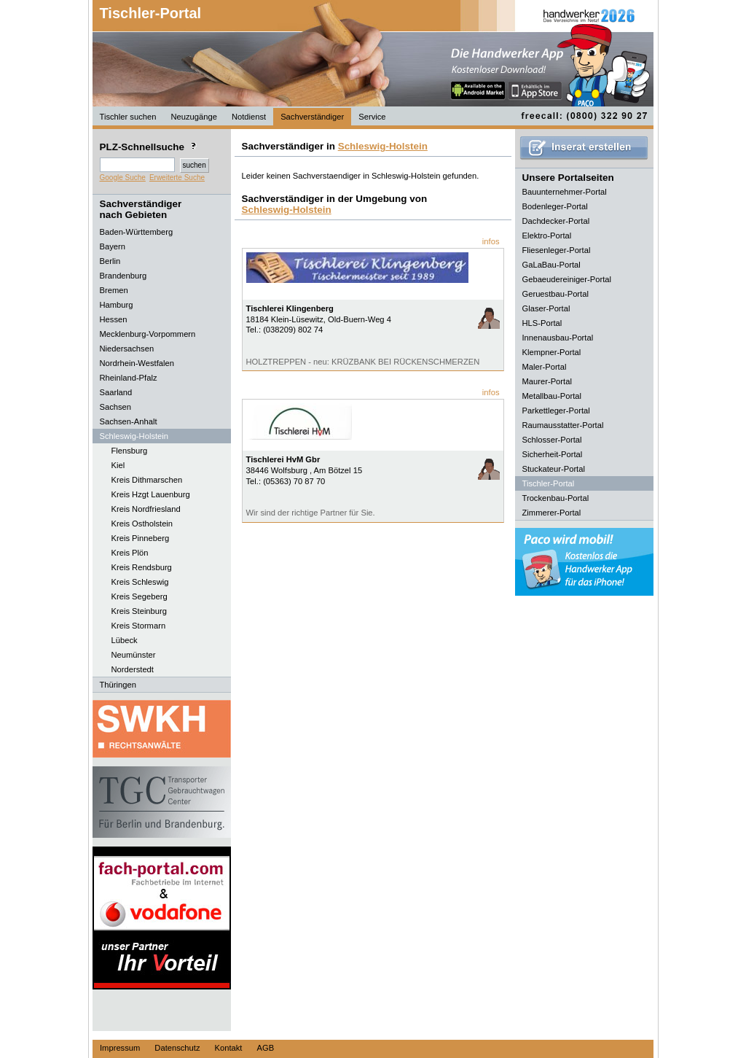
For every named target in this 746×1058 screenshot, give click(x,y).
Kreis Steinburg (139, 611)
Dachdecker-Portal (556, 221)
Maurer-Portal (547, 381)
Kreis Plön (130, 552)
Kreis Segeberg (139, 596)
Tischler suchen (128, 116)
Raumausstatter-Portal (563, 425)
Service (371, 116)
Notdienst (249, 116)
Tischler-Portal (151, 13)
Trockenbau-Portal (555, 498)
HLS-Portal (542, 323)
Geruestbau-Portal (555, 293)
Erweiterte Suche (177, 178)
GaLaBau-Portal (551, 264)
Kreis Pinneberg (140, 538)
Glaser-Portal (546, 308)
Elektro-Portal (547, 235)
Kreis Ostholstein (142, 523)
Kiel (118, 465)
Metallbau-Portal (551, 396)
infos (491, 241)
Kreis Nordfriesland (146, 509)
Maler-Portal (544, 366)
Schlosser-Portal (552, 439)
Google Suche (123, 178)
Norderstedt (132, 669)
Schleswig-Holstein (383, 146)
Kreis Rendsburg (141, 567)
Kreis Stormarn (138, 625)
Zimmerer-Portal (551, 512)
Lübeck (124, 640)
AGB (265, 1047)
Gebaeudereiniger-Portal (567, 279)
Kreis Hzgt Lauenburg (150, 494)
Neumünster (133, 654)
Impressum (120, 1047)
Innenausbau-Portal (558, 337)
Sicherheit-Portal (552, 454)
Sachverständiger (312, 116)
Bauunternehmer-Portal (564, 191)
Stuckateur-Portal (553, 468)
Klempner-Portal (551, 352)
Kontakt (229, 1047)
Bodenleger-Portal (555, 206)
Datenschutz (177, 1047)
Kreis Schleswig (140, 581)
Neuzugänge (193, 116)
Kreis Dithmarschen (147, 479)
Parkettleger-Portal (556, 410)
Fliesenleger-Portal (556, 250)
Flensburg (129, 450)
